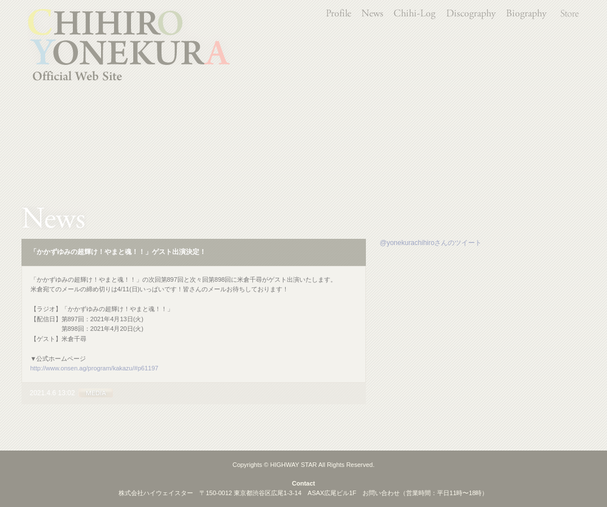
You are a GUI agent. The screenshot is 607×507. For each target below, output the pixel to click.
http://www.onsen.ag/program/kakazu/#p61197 (94, 368)
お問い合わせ (381, 492)
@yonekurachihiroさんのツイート (431, 243)
